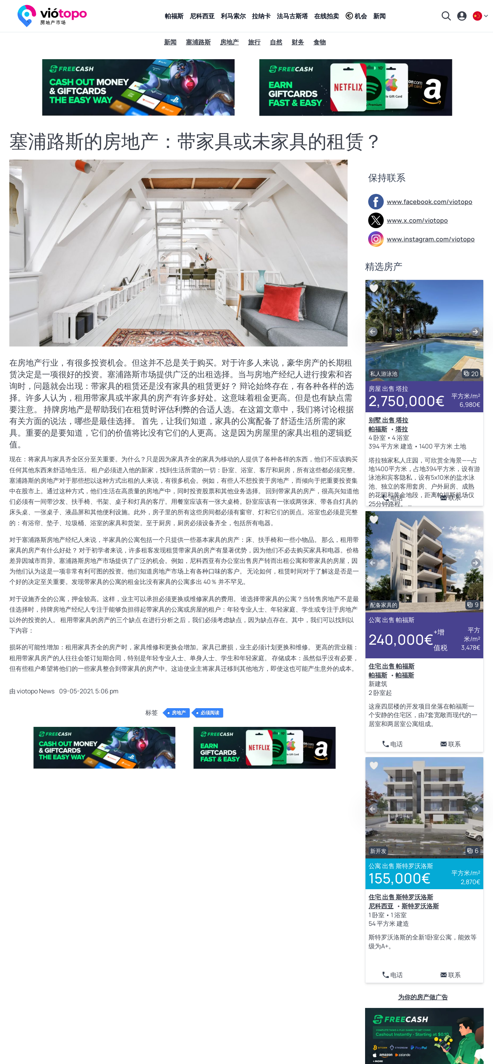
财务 (298, 42)
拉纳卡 (261, 16)
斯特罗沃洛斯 (420, 906)
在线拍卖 (326, 16)
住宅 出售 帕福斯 (391, 666)
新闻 (379, 16)
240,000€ (410, 639)
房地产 (229, 42)
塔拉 (401, 429)
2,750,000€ (407, 400)
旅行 (254, 42)
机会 (356, 16)
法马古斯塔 (292, 16)
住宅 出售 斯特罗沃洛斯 (401, 897)
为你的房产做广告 (423, 997)
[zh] (481, 16)
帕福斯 (174, 16)
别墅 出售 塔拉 (388, 420)
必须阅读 (210, 713)
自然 (276, 42)
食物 (319, 42)
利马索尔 (233, 16)
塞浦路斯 (198, 42)
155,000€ (400, 878)
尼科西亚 (202, 16)
